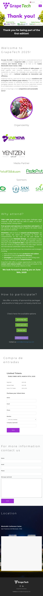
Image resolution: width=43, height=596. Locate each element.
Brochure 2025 (21, 330)
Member (21, 418)
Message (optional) (21, 487)
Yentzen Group (20, 239)
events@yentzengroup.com (25, 342)
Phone (21, 412)
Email (21, 405)
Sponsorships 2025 (21, 319)
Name (21, 399)
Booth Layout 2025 (21, 325)
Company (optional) (21, 424)
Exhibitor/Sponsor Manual (21, 337)
